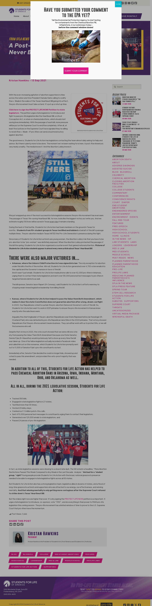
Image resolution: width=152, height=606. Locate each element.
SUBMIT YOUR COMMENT (76, 71)
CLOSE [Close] (118, 4)
